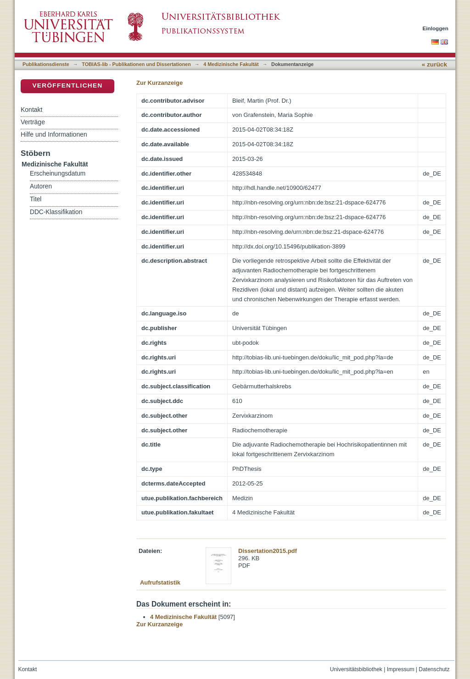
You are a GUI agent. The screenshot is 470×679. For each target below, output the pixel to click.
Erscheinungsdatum (57, 173)
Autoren (41, 186)
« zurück (434, 64)
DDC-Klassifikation (56, 212)
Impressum (400, 669)
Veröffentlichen (67, 85)
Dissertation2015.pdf (267, 550)
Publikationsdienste (45, 64)
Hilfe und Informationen (54, 134)
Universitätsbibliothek (356, 669)
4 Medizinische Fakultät (230, 64)
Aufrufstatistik (160, 582)
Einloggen (436, 28)
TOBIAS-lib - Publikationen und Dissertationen (136, 64)
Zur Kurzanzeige (159, 82)
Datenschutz (434, 669)
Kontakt (31, 109)
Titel (35, 199)
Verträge (33, 122)
